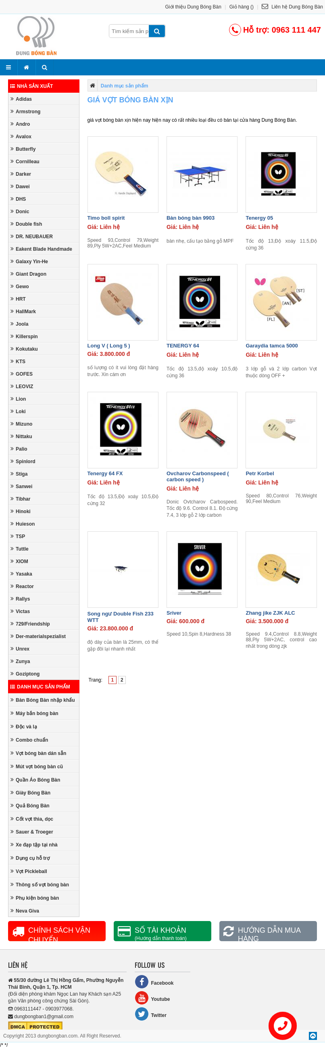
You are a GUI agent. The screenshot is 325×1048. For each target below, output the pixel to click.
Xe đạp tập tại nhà (34, 845)
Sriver (174, 613)
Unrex (19, 649)
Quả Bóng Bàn (30, 806)
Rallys (20, 599)
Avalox (20, 136)
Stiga (18, 474)
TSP (17, 536)
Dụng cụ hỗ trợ (30, 858)
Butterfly (22, 149)
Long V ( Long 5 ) (109, 346)
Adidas (21, 99)
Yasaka (21, 574)
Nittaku (21, 436)
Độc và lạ (23, 727)
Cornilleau (25, 161)
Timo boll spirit (106, 218)
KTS (17, 361)
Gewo (19, 286)
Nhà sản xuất (31, 86)
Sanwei (21, 486)
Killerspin (24, 336)
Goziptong (25, 674)
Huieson (22, 524)
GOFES (21, 374)
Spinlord (22, 461)
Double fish (26, 224)
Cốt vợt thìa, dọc (31, 819)
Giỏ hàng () (241, 7)
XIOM (19, 561)
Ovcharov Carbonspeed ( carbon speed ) (198, 476)
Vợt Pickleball (28, 871)
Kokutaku (24, 349)
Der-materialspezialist (38, 636)
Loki (18, 411)
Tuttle (19, 549)
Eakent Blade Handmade (41, 249)
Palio (18, 449)
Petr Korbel (260, 473)
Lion (18, 399)
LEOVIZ (21, 386)
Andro (20, 124)
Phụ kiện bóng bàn (34, 898)
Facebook (154, 982)
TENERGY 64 (183, 346)
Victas (20, 611)
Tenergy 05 (259, 218)
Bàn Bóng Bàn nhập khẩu (42, 700)
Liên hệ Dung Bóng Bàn (292, 7)
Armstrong (25, 111)
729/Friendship (30, 624)
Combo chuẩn (29, 740)
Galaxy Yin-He (29, 261)
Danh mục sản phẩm (40, 687)
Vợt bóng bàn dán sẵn (38, 753)
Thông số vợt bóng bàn (39, 885)
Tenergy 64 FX (105, 473)
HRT (18, 299)
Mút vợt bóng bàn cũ (36, 766)
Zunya (20, 661)
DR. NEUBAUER (31, 236)
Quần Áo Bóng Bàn (35, 780)
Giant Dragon (28, 274)
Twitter (150, 1014)
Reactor (22, 586)
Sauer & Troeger (31, 832)
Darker (20, 174)
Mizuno (21, 424)
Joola (19, 324)
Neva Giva (24, 911)
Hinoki (20, 511)
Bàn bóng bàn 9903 (191, 218)
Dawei (20, 186)
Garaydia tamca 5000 (272, 346)
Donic (19, 211)
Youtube (152, 998)
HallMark (23, 311)
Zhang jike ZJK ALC (270, 613)
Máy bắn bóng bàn (34, 713)
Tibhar (20, 499)
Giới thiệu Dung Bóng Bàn (193, 7)
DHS (18, 199)
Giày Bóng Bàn (30, 793)
